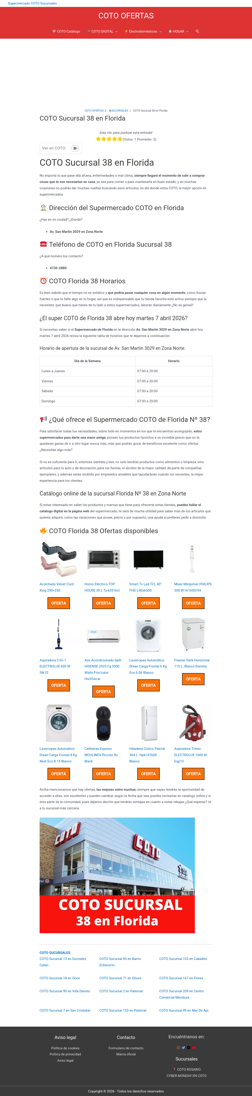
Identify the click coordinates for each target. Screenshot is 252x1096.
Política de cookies (65, 1047)
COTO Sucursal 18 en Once (60, 977)
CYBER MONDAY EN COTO (187, 1075)
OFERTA (58, 602)
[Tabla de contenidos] (75, 147)
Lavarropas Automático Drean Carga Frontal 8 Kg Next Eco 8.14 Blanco (58, 754)
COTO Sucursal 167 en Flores (181, 977)
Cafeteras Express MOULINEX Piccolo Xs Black (101, 754)
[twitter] (184, 1046)
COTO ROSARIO (187, 1069)
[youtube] (194, 1046)
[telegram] (189, 1046)
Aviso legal (65, 1060)
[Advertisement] (126, 71)
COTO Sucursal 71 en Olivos (120, 977)
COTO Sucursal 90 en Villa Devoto (65, 990)
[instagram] (179, 1046)
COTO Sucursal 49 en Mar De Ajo (183, 1010)
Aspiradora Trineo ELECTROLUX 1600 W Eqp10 (190, 754)
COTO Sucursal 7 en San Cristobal (65, 1010)
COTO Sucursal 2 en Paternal (121, 990)
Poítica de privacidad (65, 1054)
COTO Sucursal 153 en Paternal (122, 1010)
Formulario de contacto (125, 1047)
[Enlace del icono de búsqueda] (197, 31)
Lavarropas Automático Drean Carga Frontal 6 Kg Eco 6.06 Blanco (148, 665)
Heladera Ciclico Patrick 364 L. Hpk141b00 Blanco (147, 754)
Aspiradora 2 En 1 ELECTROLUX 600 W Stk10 (55, 665)
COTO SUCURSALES (55, 952)
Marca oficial (126, 1054)
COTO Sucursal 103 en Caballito (183, 958)
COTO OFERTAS (126, 15)
